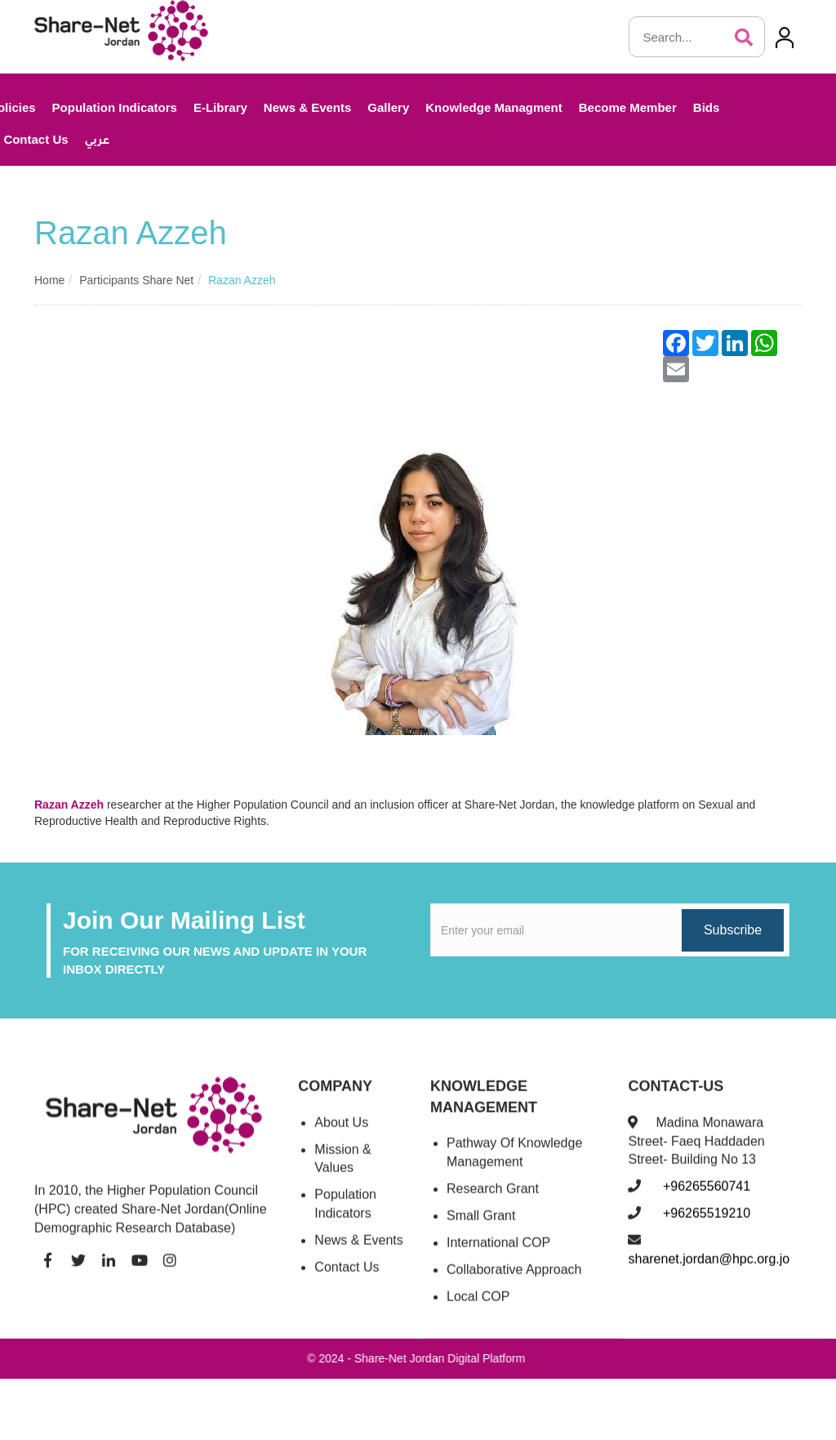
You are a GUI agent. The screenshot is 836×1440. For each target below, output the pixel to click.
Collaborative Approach (514, 1281)
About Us (341, 1134)
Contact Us (346, 1279)
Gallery (388, 107)
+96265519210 (704, 1226)
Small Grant (481, 1227)
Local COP (478, 1308)
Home (49, 280)
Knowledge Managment (494, 107)
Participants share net (136, 280)
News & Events (308, 107)
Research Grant (493, 1201)
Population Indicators (114, 107)
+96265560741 (704, 1199)
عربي (97, 142)
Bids (706, 107)
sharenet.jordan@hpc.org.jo (708, 1270)
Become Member (628, 107)
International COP (498, 1254)
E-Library (220, 107)
